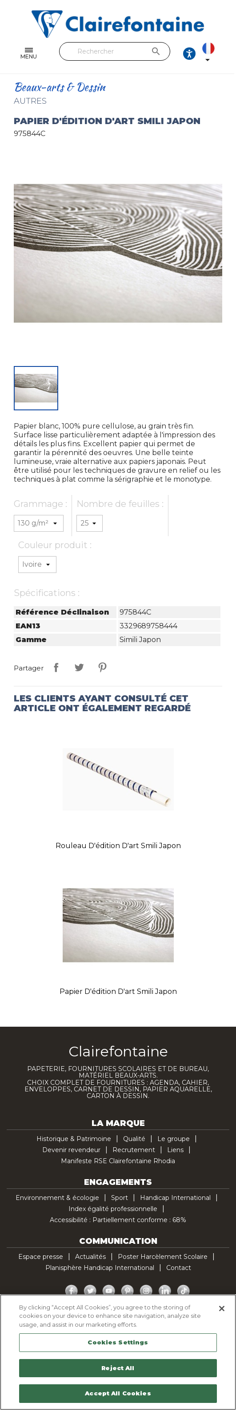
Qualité (134, 1139)
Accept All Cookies (118, 1393)
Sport (119, 1198)
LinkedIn (165, 1291)
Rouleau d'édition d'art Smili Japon (118, 845)
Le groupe (173, 1139)
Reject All (117, 1367)
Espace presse (40, 1257)
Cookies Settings (118, 1342)
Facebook (71, 1291)
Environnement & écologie (57, 1198)
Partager (56, 667)
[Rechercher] (115, 51)
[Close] (222, 1308)
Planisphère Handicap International (99, 1268)
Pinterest (102, 667)
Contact (178, 1268)
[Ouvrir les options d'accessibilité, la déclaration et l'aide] (191, 53)
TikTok (183, 1291)
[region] (118, 1352)
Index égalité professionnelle (112, 1209)
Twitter (90, 1291)
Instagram (146, 1291)
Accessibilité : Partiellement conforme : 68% (118, 1220)
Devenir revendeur (71, 1150)
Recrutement (133, 1150)
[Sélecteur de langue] (216, 53)
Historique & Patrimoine (73, 1139)
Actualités (90, 1257)
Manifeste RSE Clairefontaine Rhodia (118, 1161)
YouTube (109, 1291)
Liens (175, 1150)
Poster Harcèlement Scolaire (163, 1257)
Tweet (79, 667)
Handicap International (175, 1198)
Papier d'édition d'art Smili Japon (118, 991)
